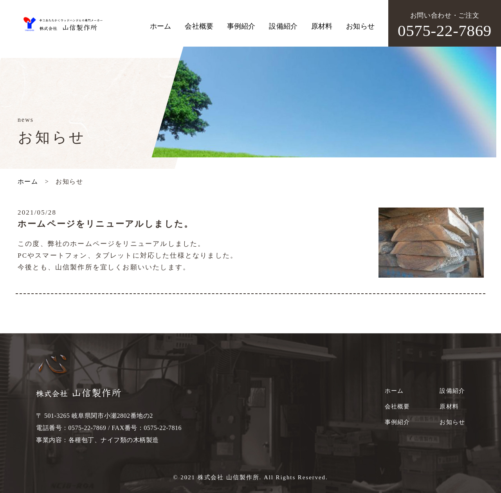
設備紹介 (283, 26)
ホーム (160, 26)
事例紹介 (241, 26)
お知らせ (360, 26)
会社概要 (199, 26)
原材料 (321, 26)
